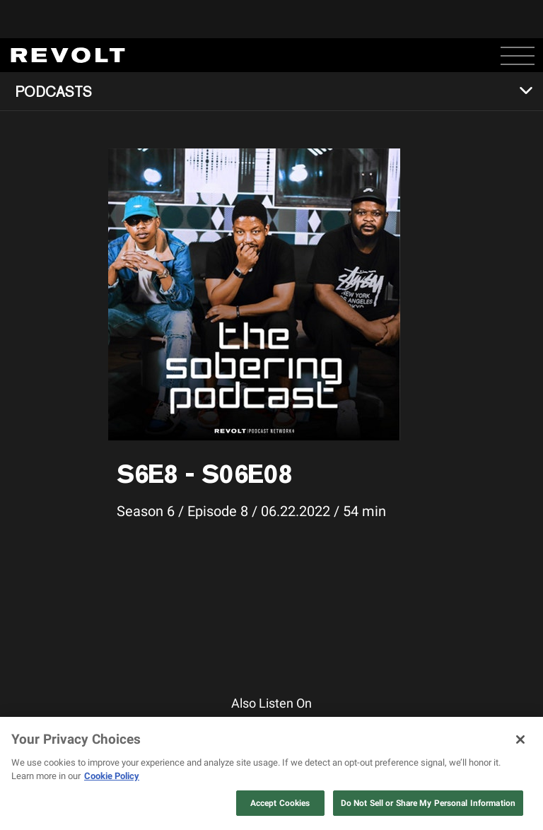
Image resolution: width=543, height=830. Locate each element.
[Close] (520, 739)
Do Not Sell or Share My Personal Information (428, 803)
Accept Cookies (280, 803)
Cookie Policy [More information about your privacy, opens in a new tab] (111, 776)
